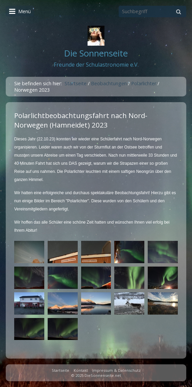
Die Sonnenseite (96, 53)
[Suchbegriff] (152, 11)
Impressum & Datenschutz (116, 370)
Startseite (76, 83)
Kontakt (81, 370)
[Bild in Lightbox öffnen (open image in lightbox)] (29, 252)
